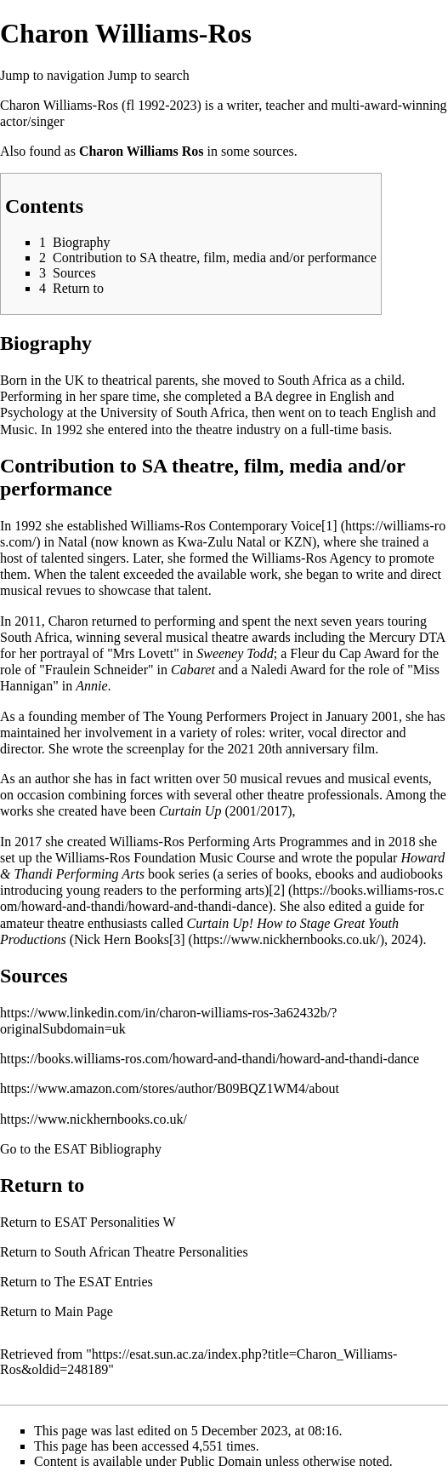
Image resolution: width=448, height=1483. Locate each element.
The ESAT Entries (103, 1281)
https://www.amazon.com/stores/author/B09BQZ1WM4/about (169, 1088)
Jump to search (149, 75)
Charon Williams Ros (141, 151)
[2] (277, 890)
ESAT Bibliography (108, 1149)
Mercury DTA (407, 637)
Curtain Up (190, 811)
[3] (177, 939)
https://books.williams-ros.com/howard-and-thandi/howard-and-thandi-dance (209, 1058)
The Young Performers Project (226, 716)
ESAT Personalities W (115, 1222)
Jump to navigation (52, 75)
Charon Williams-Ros (59, 105)
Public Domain (221, 1461)
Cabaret (193, 669)
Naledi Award (288, 669)
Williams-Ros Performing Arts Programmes (229, 841)
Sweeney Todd (235, 653)
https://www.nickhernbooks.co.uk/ (93, 1119)
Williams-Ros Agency (311, 558)
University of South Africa (172, 412)
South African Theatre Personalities (151, 1252)
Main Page (83, 1311)
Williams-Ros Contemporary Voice (225, 525)
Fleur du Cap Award (345, 653)
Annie (91, 686)
